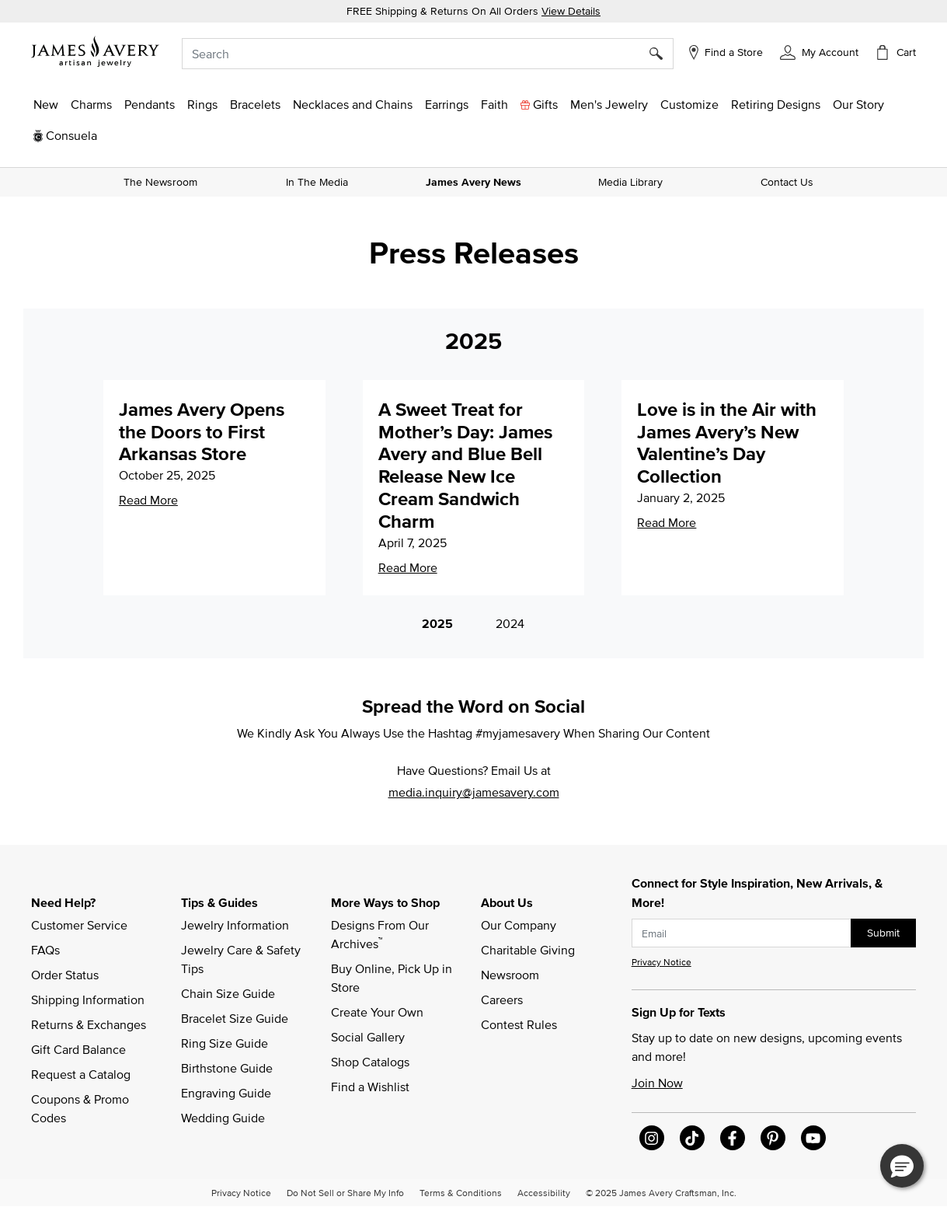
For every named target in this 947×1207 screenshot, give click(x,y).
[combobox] (428, 53)
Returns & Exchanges (88, 1024)
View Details (571, 11)
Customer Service (79, 924)
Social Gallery (368, 1036)
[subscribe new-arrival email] (741, 933)
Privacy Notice (661, 961)
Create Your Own (377, 1011)
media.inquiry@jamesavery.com (473, 792)
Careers (502, 999)
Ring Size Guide (224, 1043)
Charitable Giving (528, 949)
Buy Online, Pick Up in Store (393, 978)
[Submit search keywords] (661, 53)
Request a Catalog (81, 1074)
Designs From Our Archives (381, 934)
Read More (148, 499)
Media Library (630, 182)
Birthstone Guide (227, 1067)
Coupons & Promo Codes (81, 1108)
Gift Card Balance (78, 1049)
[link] (776, 104)
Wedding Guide (223, 1117)
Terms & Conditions (461, 1192)
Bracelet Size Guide (234, 1018)
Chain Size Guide (228, 993)
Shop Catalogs (370, 1061)
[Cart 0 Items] (895, 52)
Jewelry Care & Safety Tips (242, 959)
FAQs (45, 949)
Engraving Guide (226, 1092)
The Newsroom (160, 182)
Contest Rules (519, 1024)
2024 (510, 623)
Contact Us (787, 182)
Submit (883, 932)
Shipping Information (87, 999)
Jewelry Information (235, 924)
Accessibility (543, 1192)
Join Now (657, 1082)
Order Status (65, 974)
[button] (819, 51)
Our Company (518, 924)
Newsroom (510, 974)
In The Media (317, 182)
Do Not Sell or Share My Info (345, 1192)
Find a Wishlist (370, 1086)
